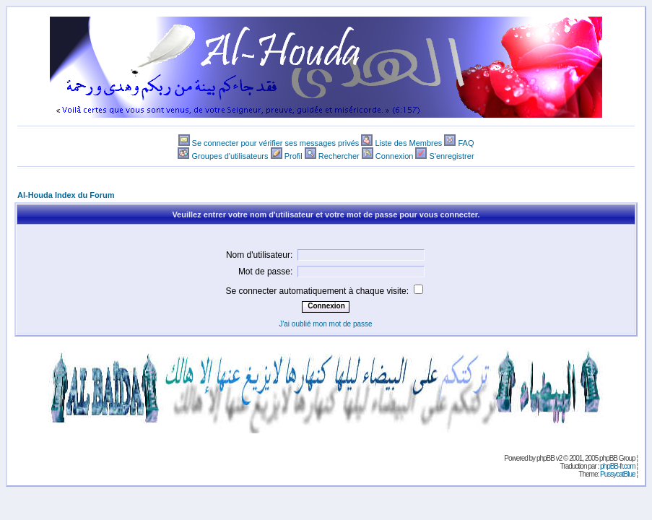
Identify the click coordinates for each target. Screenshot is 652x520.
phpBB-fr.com (617, 466)
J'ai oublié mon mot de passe (325, 324)
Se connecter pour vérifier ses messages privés (276, 143)
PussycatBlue (617, 474)
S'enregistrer (452, 156)
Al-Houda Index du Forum (65, 195)
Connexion (394, 156)
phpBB (545, 458)
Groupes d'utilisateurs (229, 156)
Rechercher (339, 156)
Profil (293, 156)
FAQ (466, 143)
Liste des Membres (408, 143)
